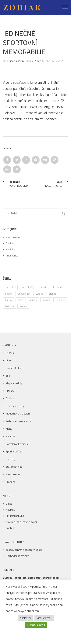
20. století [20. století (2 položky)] (26, 287)
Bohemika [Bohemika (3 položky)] (58, 287)
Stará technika (14, 467)
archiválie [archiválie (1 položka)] (42, 287)
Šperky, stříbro (14, 451)
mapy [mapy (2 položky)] (20, 300)
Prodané (11, 482)
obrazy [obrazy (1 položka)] (33, 300)
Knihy (9, 429)
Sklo (8, 376)
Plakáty (10, 391)
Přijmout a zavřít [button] (36, 625)
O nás (9, 504)
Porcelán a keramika (17, 444)
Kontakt (10, 528)
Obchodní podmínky (17, 556)
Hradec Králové (14, 368)
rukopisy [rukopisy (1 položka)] (60, 300)
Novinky (39, 61)
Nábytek (10, 436)
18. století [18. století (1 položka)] (10, 287)
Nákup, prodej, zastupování (21, 522)
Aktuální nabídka (15, 516)
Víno (8, 360)
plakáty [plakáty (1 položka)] (46, 300)
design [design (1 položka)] (8, 294)
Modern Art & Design (18, 413)
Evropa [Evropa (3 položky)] (39, 294)
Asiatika (10, 353)
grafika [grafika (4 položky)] (52, 294)
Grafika (10, 398)
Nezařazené (13, 237)
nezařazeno (21, 82)
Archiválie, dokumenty (18, 421)
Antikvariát (12, 255)
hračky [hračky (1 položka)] (8, 300)
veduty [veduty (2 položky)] (23, 306)
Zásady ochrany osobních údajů (24, 550)
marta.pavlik (17, 61)
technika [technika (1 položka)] (9, 306)
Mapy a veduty (14, 383)
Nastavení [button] (25, 618)
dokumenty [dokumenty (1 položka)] (24, 294)
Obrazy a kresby (15, 406)
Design (10, 243)
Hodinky (10, 459)
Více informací (44, 618)
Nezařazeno (13, 474)
